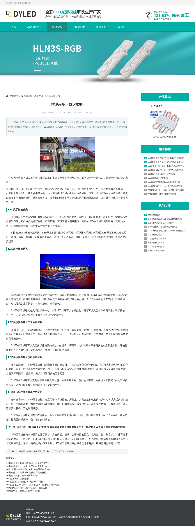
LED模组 (49, 96)
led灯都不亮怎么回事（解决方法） (22, 475)
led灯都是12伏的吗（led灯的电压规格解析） (27, 472)
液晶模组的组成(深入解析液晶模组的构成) (163, 219)
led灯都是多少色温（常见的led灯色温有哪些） (28, 463)
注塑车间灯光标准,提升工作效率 (159, 223)
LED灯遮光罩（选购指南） (19, 478)
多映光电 (101, 26)
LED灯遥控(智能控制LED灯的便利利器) (25, 481)
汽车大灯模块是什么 (154, 242)
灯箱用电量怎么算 (153, 234)
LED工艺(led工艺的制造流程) (62, 451)
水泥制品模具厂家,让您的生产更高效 (160, 227)
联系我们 (121, 26)
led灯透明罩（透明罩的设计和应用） (23, 491)
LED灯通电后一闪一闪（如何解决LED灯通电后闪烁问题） (33, 484)
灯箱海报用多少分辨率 (155, 238)
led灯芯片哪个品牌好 (154, 250)
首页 (13, 26)
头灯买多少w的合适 (154, 246)
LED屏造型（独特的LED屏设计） (29, 451)
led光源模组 (26, 96)
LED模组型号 (34, 26)
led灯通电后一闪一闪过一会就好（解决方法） (28, 487)
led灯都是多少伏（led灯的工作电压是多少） (27, 466)
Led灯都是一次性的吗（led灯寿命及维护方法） (28, 469)
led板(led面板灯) (152, 215)
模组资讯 (57, 26)
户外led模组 (79, 26)
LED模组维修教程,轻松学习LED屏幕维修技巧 (164, 231)
